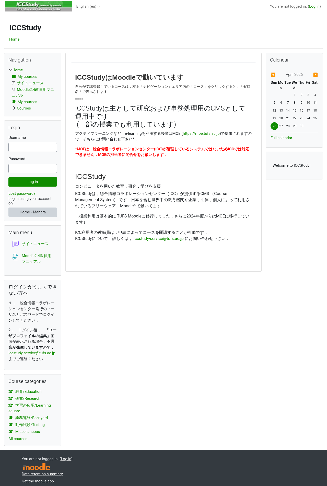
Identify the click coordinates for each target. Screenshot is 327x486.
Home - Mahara (33, 212)
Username (17, 137)
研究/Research (24, 398)
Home (14, 39)
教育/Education (24, 391)
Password (16, 158)
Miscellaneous (24, 431)
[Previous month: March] (278, 75)
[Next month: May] (311, 75)
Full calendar (281, 138)
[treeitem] (32, 89)
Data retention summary (42, 474)
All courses (17, 438)
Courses (24, 108)
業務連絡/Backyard (28, 418)
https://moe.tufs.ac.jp (201, 133)
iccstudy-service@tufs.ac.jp (158, 238)
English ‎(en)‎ (86, 6)
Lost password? (21, 193)
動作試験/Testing (26, 424)
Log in (314, 6)
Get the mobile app (38, 481)
